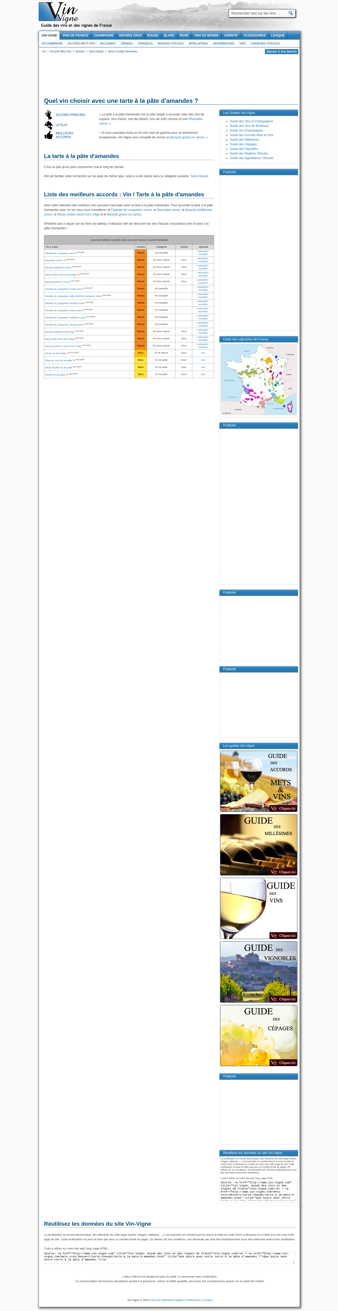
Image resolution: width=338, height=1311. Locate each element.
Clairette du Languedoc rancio (131, 210)
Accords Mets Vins (81, 43)
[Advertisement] (169, 76)
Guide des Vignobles (244, 149)
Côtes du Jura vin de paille (58, 360)
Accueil (155, 1300)
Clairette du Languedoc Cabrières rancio (65, 317)
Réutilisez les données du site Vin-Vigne (97, 1224)
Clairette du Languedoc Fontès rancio (64, 289)
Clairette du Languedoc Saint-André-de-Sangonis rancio (73, 296)
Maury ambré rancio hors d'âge (78, 214)
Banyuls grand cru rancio (187, 137)
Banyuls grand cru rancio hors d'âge (63, 346)
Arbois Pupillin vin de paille (58, 367)
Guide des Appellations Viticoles (252, 158)
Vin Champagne (52, 43)
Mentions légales (173, 1300)
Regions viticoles (171, 43)
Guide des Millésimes (244, 139)
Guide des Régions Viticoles (249, 153)
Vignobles (145, 43)
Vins (242, 43)
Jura (203, 353)
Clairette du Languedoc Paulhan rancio (65, 303)
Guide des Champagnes (246, 130)
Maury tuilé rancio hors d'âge (59, 339)
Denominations (223, 43)
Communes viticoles (265, 43)
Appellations (198, 43)
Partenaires (193, 1300)
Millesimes (108, 43)
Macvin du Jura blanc (55, 353)
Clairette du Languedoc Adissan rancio (64, 324)
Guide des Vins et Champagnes (251, 121)
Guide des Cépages (243, 144)
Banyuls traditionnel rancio (58, 267)
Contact (207, 1300)
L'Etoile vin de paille (55, 375)
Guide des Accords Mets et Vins (251, 135)
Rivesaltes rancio (168, 210)
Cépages (127, 43)
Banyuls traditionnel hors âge (59, 332)
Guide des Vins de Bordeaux (249, 126)
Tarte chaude (199, 176)
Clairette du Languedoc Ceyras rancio (64, 310)
